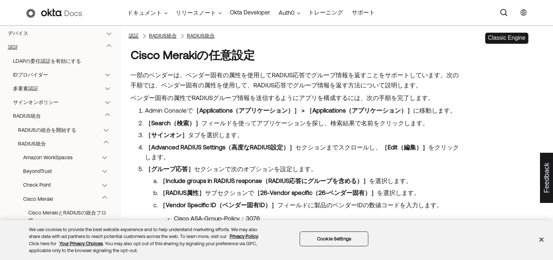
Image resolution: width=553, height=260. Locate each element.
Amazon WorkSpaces (68, 157)
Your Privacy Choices (81, 243)
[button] (110, 33)
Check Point (68, 185)
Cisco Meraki (68, 199)
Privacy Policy (244, 236)
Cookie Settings (334, 239)
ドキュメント (144, 12)
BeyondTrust (68, 171)
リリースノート (196, 12)
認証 (63, 47)
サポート (363, 12)
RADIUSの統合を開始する (66, 130)
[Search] (504, 12)
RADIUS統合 (65, 116)
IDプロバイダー (65, 75)
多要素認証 (65, 88)
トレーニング (325, 12)
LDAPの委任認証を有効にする (47, 61)
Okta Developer (250, 12)
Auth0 (287, 12)
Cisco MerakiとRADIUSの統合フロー (67, 216)
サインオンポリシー (65, 102)
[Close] (541, 239)
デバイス (63, 33)
